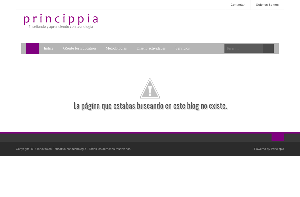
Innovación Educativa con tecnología (62, 148)
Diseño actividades (151, 48)
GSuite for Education (79, 48)
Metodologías (116, 48)
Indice (48, 48)
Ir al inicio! (278, 137)
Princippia (277, 148)
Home (32, 48)
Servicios (182, 48)
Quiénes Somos (267, 4)
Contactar (238, 4)
